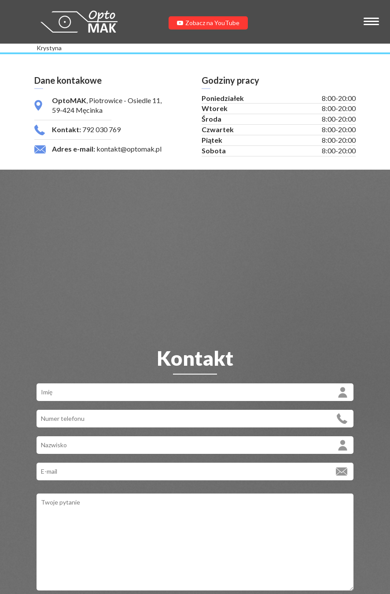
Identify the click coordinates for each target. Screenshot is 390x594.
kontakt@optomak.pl (129, 149)
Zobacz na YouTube (208, 22)
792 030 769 (101, 129)
